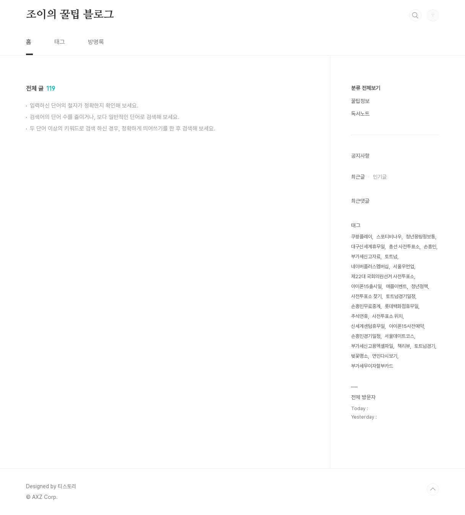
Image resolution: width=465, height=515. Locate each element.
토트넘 (391, 256)
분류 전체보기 (365, 88)
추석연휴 (359, 316)
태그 (59, 42)
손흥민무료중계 (365, 306)
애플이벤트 (396, 286)
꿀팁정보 (360, 101)
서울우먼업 (403, 266)
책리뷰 (403, 346)
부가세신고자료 (365, 256)
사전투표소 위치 (387, 316)
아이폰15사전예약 (406, 326)
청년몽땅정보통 (420, 237)
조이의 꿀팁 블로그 (70, 15)
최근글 (358, 177)
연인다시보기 (384, 356)
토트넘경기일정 (400, 296)
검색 (415, 15)
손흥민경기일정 (365, 336)
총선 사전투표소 (404, 246)
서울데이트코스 (399, 336)
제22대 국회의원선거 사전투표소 (382, 276)
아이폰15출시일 (366, 286)
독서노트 (360, 114)
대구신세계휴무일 (368, 246)
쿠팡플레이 (361, 237)
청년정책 (419, 286)
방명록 (96, 42)
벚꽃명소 (359, 356)
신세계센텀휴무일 (368, 326)
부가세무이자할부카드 (372, 366)
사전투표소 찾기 (366, 296)
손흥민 (430, 246)
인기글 (380, 177)
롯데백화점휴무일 (401, 306)
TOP (433, 489)
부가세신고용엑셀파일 (372, 346)
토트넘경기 (424, 346)
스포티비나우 (389, 237)
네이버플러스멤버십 (370, 266)
